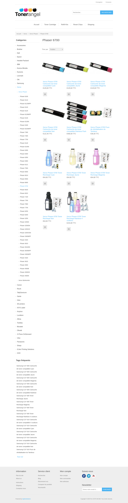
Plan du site (19, 475)
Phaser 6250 (24, 211)
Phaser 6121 (24, 164)
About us (19, 478)
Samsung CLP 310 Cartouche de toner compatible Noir (27, 445)
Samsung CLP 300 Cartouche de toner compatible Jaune (27, 373)
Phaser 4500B (24, 268)
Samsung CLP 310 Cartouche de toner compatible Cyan (27, 427)
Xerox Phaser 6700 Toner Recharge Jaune (76, 174)
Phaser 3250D (24, 222)
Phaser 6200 (24, 215)
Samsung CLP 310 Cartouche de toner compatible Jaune (27, 433)
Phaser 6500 (24, 179)
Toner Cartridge (50, 25)
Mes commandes (65, 478)
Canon (19, 285)
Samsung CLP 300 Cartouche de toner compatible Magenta (27, 379)
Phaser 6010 (24, 175)
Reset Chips (78, 25)
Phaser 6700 (24, 186)
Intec (19, 300)
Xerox (25, 34)
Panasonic (21, 342)
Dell (18, 53)
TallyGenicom (22, 292)
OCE (19, 353)
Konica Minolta (22, 68)
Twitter (89, 476)
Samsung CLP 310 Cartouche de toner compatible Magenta (27, 439)
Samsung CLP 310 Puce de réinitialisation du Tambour (26, 451)
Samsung (20, 83)
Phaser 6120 (24, 107)
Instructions (19, 482)
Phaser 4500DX (25, 272)
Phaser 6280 (24, 150)
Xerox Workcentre (24, 280)
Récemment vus (43, 481)
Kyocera (20, 72)
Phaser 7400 (24, 136)
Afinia (19, 319)
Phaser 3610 (24, 243)
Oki (18, 79)
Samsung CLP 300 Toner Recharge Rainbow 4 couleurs (27, 415)
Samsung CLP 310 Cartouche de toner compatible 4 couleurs (27, 421)
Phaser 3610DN (25, 247)
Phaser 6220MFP (25, 129)
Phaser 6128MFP (25, 114)
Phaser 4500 (24, 265)
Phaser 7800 (24, 204)
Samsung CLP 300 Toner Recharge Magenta (25, 403)
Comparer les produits (45, 484)
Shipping (91, 25)
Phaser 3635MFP (25, 250)
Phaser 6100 (24, 96)
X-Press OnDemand (24, 334)
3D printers (21, 304)
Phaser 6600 (24, 182)
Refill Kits (64, 25)
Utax (18, 338)
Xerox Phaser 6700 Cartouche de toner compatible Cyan (50, 84)
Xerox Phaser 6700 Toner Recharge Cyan (52, 174)
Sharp (19, 345)
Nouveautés (42, 487)
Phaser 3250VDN (25, 233)
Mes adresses (64, 481)
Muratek (20, 326)
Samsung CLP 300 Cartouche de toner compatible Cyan (27, 367)
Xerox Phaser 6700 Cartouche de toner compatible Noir (50, 129)
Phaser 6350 (24, 157)
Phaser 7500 (24, 168)
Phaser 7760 (24, 200)
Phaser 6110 (24, 100)
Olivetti (19, 330)
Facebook (84, 476)
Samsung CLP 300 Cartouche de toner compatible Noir (27, 385)
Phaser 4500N (24, 276)
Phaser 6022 (24, 193)
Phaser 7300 (24, 132)
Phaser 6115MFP (25, 103)
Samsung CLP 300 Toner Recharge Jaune (25, 397)
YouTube (93, 476)
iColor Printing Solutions (25, 349)
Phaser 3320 (24, 240)
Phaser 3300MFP (25, 236)
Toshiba (20, 323)
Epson (19, 57)
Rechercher (41, 475)
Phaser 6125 (24, 111)
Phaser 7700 (24, 207)
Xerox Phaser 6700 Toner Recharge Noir (52, 217)
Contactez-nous (21, 488)
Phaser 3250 (24, 218)
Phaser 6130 (24, 118)
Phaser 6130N (24, 121)
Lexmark (20, 76)
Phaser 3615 (24, 261)
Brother (19, 49)
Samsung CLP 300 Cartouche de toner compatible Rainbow (27, 391)
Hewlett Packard (23, 60)
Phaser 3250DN (25, 225)
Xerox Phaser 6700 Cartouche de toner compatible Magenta (98, 84)
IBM (18, 64)
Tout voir (20, 457)
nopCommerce (26, 499)
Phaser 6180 (24, 125)
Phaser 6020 (24, 189)
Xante (19, 296)
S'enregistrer (99, 2)
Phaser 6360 (24, 161)
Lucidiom (20, 315)
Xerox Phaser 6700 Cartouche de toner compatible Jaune (74, 84)
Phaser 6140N (24, 146)
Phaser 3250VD (25, 229)
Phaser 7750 (24, 139)
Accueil (36, 25)
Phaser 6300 (24, 154)
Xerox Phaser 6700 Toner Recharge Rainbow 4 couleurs (76, 219)
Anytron (20, 311)
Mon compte (64, 475)
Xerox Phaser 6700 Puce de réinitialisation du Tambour (100, 129)
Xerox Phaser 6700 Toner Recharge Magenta (100, 174)
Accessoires (21, 45)
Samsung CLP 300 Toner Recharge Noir (25, 409)
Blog (39, 478)
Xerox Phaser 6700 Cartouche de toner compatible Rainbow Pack (76, 129)
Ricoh (19, 289)
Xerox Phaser (33, 34)
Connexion (108, 2)
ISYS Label (21, 308)
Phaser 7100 (24, 197)
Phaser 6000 (24, 172)
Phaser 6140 (24, 143)
